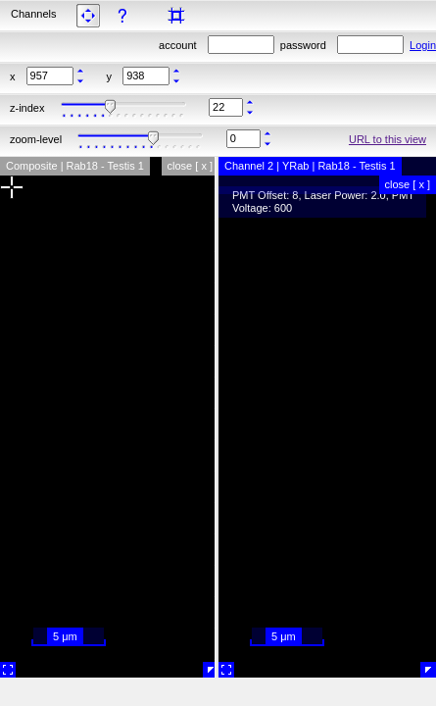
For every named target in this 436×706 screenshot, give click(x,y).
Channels (33, 14)
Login (423, 45)
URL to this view (387, 139)
